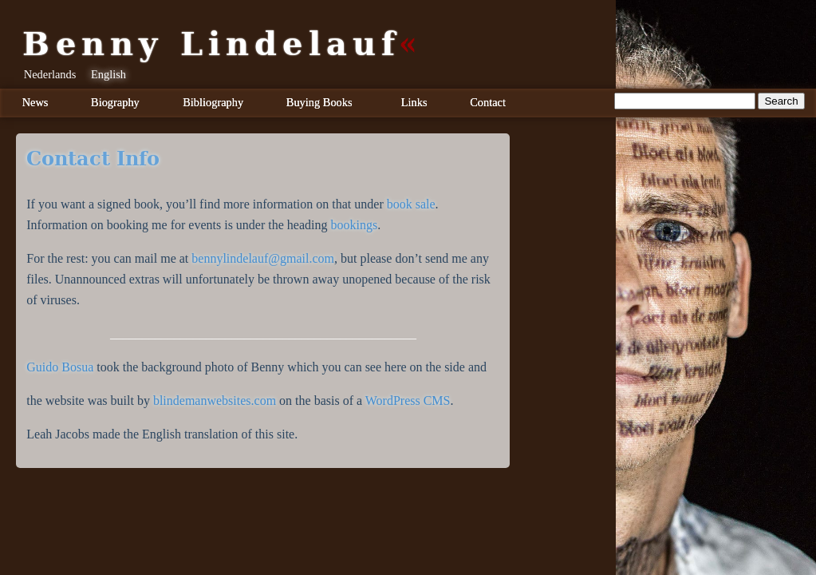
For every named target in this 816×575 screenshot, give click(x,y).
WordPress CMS (408, 400)
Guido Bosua (59, 367)
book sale (411, 204)
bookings (354, 225)
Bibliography (213, 102)
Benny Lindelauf (211, 44)
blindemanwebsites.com (214, 400)
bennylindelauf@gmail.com (262, 258)
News (35, 102)
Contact (488, 102)
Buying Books (319, 102)
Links (414, 102)
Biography (115, 102)
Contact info (93, 159)
